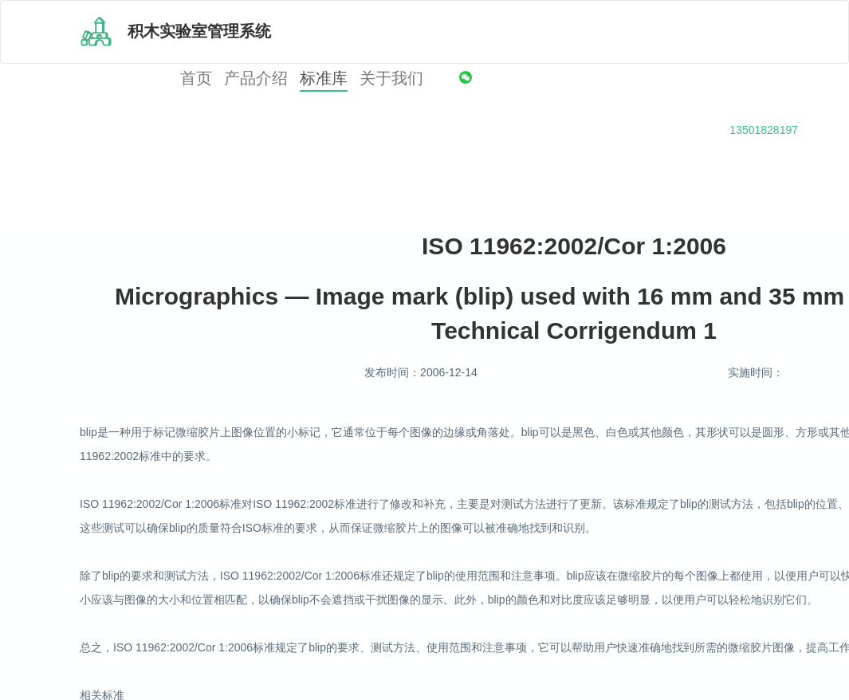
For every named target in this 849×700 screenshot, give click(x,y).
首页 (196, 78)
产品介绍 (256, 78)
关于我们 (391, 78)
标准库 (324, 78)
